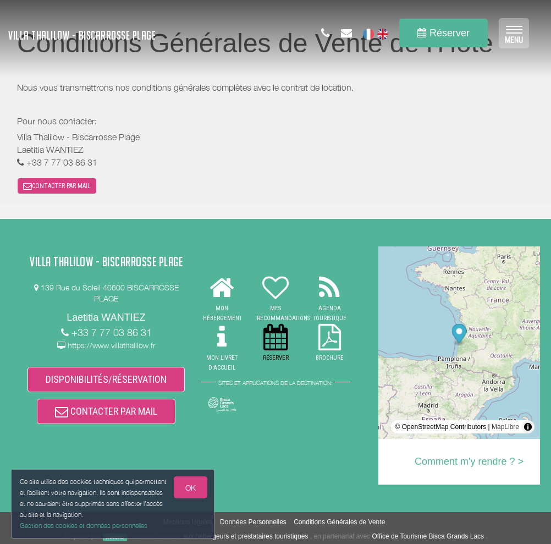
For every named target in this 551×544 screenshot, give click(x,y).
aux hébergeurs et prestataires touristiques (245, 536)
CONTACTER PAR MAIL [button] (57, 186)
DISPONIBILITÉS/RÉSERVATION (106, 379)
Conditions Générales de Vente (339, 522)
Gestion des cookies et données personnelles (83, 525)
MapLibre (505, 427)
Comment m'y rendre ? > (469, 461)
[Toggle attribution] (528, 426)
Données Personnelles (253, 522)
